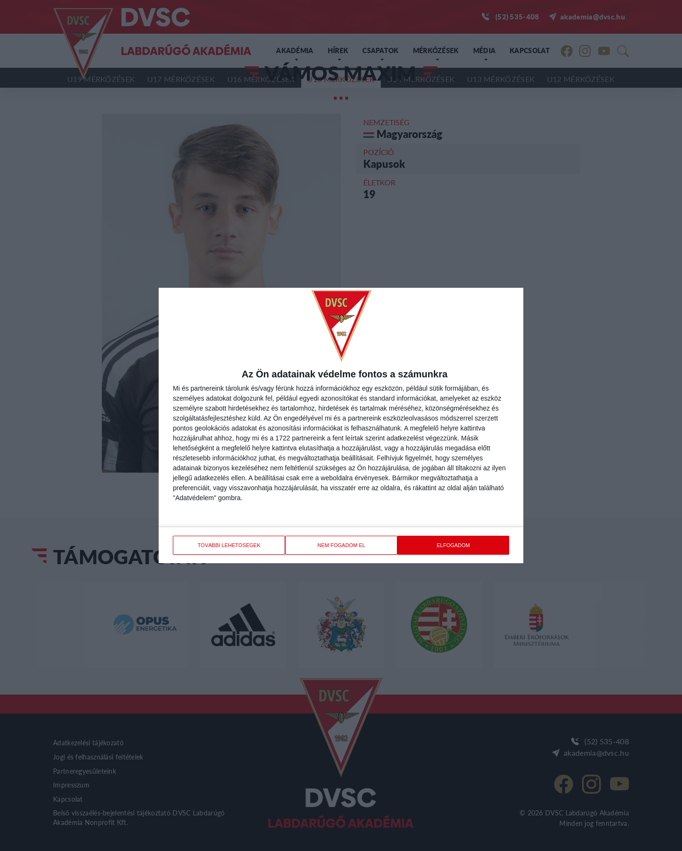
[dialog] (341, 425)
